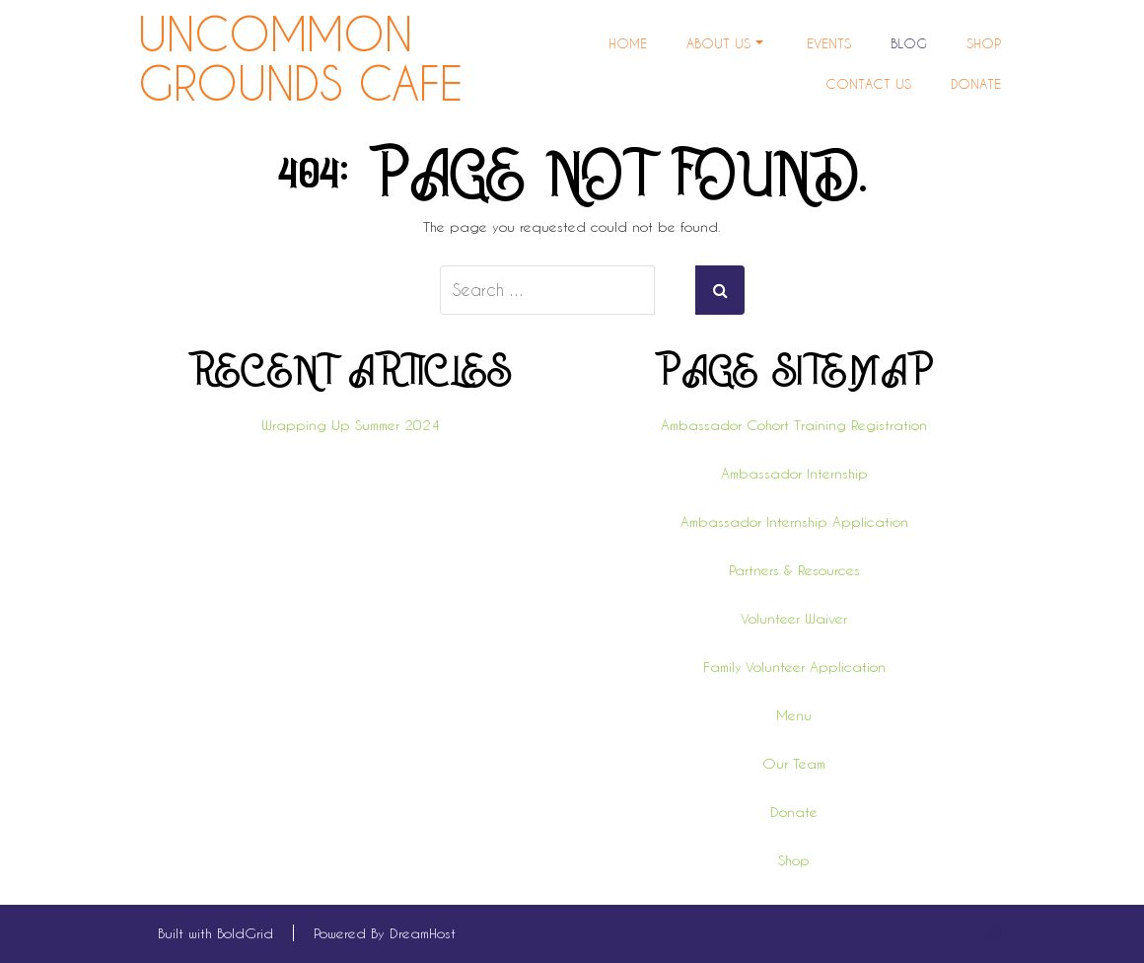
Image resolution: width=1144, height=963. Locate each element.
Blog (909, 43)
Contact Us (868, 83)
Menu (794, 714)
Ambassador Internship (794, 473)
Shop (983, 43)
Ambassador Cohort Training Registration (794, 424)
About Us (724, 43)
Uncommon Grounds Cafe (300, 59)
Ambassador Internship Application (794, 521)
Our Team (793, 763)
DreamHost (423, 933)
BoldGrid (245, 933)
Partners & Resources (794, 569)
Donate (976, 83)
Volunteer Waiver (794, 618)
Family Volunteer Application (794, 666)
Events (829, 43)
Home (627, 43)
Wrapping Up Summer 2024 (350, 424)
